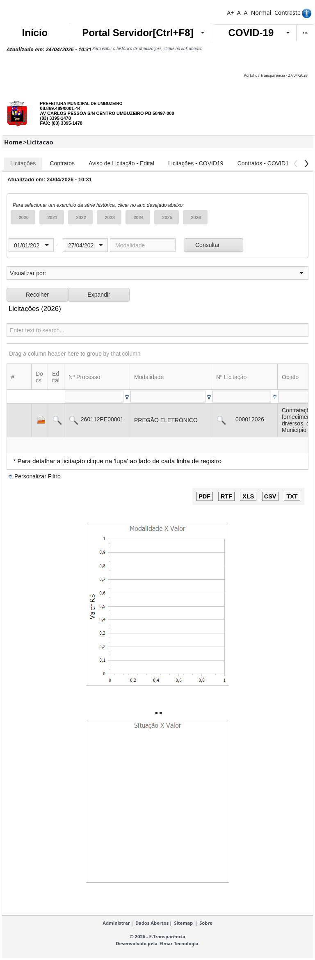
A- (246, 12)
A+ (230, 12)
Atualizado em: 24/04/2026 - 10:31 (49, 49)
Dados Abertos (152, 923)
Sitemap (183, 923)
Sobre (205, 923)
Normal (261, 12)
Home (13, 142)
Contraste (287, 12)
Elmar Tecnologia (179, 943)
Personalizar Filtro (37, 476)
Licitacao (40, 142)
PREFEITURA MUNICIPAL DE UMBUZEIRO (81, 103)
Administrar (116, 923)
